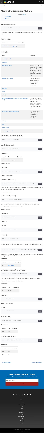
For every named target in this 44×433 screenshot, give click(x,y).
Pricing (21, 406)
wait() (3, 124)
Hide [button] (24, 14)
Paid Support (21, 414)
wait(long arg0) (5, 127)
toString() (4, 121)
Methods (7, 18)
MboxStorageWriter (6, 362)
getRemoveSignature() (7, 78)
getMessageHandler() (7, 65)
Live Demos (21, 410)
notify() (3, 91)
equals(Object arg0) (6, 59)
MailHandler (8, 192)
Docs (22, 408)
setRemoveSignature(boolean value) (10, 111)
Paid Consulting (21, 416)
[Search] (20, 6)
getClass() (4, 62)
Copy (40, 28)
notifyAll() (4, 95)
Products (22, 402)
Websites (22, 420)
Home (21, 399)
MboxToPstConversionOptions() (9, 46)
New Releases (22, 404)
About (21, 422)
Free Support (21, 412)
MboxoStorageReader (37, 362)
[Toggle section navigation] (41, 5)
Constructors (8, 16)
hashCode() (4, 88)
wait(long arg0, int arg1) (7, 131)
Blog (22, 418)
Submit (22, 383)
